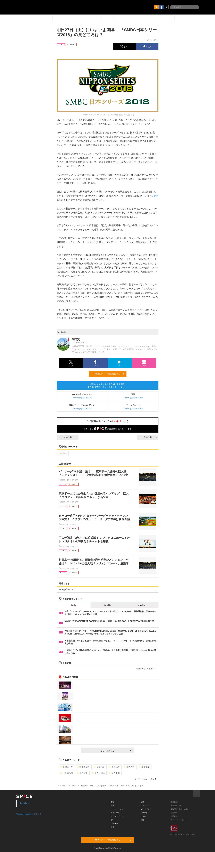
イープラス (62, 786)
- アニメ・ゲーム (116, 816)
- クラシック (115, 813)
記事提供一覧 (176, 805)
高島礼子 (99, 767)
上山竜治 (144, 767)
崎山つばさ (83, 767)
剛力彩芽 (129, 767)
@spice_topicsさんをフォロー (29, 814)
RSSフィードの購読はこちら (109, 374)
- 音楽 (112, 802)
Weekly (107, 605)
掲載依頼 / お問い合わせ (180, 809)
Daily (73, 605)
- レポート (144, 813)
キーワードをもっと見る (145, 779)
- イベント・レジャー (118, 809)
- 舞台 (112, 805)
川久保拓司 (66, 773)
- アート (113, 820)
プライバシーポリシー (179, 820)
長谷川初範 (98, 773)
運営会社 (174, 802)
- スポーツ (114, 824)
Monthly (141, 605)
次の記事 (150, 437)
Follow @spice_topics (82, 398)
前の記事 (65, 437)
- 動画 (142, 802)
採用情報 (174, 813)
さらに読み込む (115, 750)
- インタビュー (145, 809)
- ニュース (144, 805)
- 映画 (112, 827)
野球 (156, 196)
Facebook (25, 803)
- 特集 (142, 820)
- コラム (143, 816)
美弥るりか (66, 767)
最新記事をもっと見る (146, 669)
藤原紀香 (114, 767)
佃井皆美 (82, 773)
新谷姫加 (114, 773)
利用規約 (174, 816)
